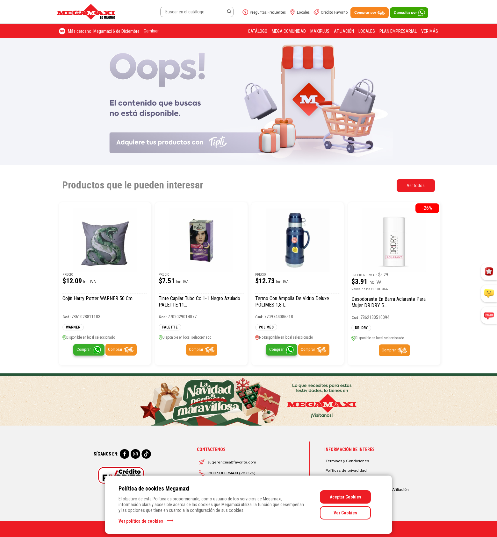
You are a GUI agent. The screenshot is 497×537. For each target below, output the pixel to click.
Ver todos (416, 185)
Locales (303, 12)
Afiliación (344, 31)
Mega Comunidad (289, 31)
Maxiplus (319, 31)
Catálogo (257, 31)
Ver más (429, 31)
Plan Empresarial (398, 31)
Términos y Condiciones (347, 460)
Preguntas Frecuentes (268, 12)
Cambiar (151, 30)
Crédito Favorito (334, 12)
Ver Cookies (345, 512)
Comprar (83, 349)
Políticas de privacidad (346, 470)
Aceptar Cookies (345, 496)
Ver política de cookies (141, 521)
